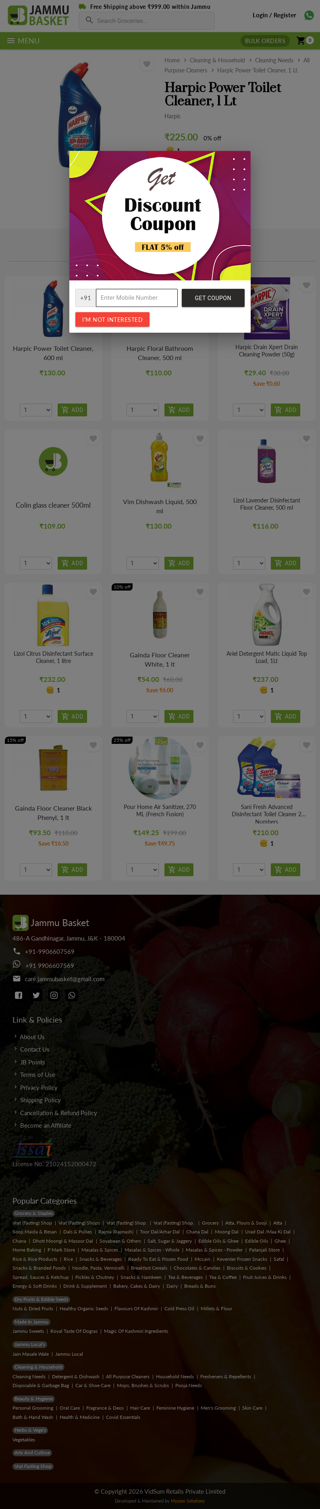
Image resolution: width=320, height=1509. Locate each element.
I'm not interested (112, 319)
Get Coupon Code (213, 301)
